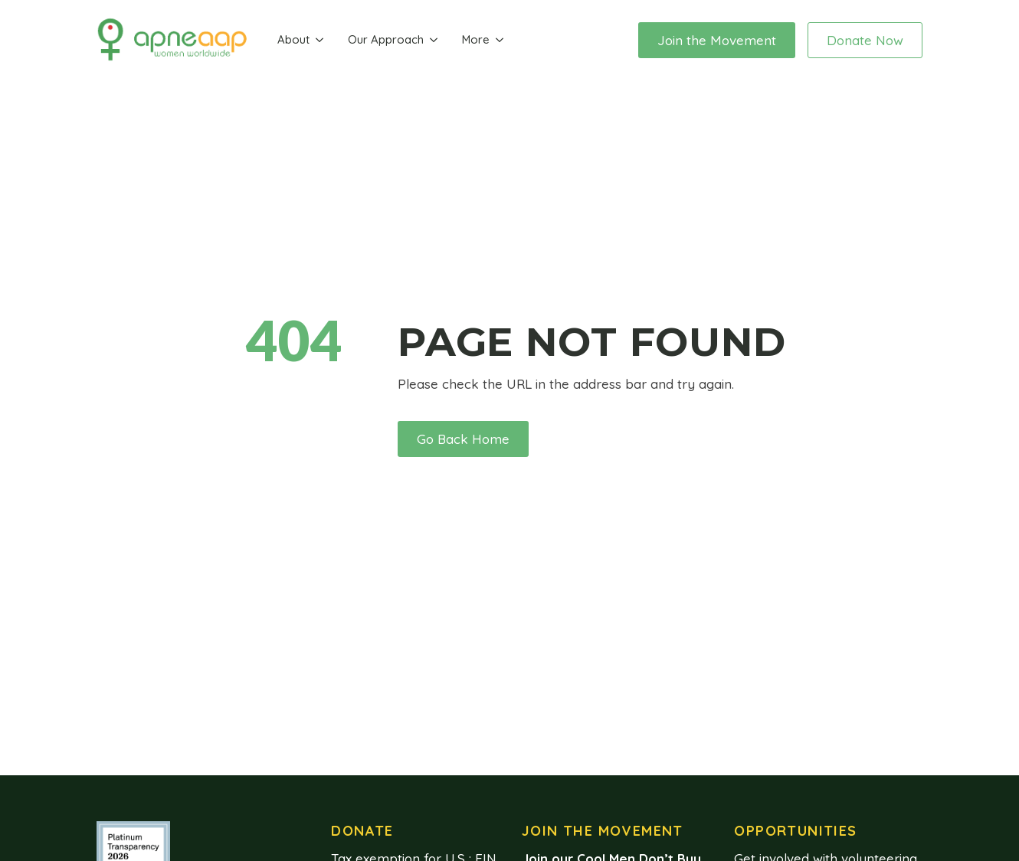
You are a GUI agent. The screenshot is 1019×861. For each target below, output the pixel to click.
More (476, 39)
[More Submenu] (500, 40)
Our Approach (386, 39)
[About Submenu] (319, 40)
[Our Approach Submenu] (434, 40)
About (293, 39)
